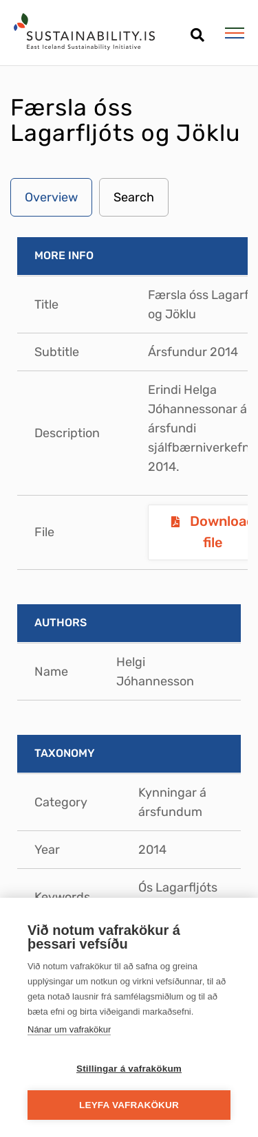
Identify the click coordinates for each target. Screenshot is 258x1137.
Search (134, 197)
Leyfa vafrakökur (129, 1105)
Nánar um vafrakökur (69, 1029)
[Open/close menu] (234, 33)
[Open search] (197, 29)
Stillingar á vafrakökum (129, 1068)
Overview (51, 197)
